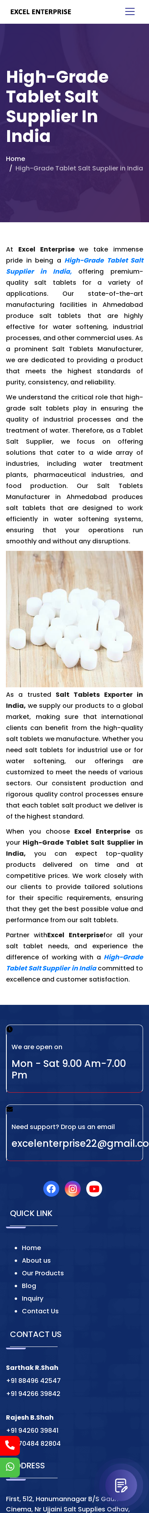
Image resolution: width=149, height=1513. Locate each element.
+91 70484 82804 (33, 1443)
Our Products (43, 1273)
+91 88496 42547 (33, 1380)
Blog (29, 1285)
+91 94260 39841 (32, 1430)
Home (15, 158)
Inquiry (32, 1298)
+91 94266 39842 (33, 1393)
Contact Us (40, 1311)
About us (36, 1260)
